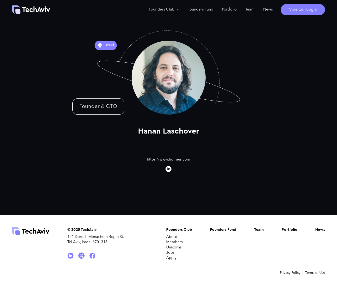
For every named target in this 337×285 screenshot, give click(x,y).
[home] (31, 9)
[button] (163, 9)
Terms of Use (315, 272)
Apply (171, 258)
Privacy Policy (290, 272)
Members (174, 242)
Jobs (170, 253)
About (171, 237)
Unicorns (174, 247)
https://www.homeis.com (168, 159)
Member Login (303, 9)
